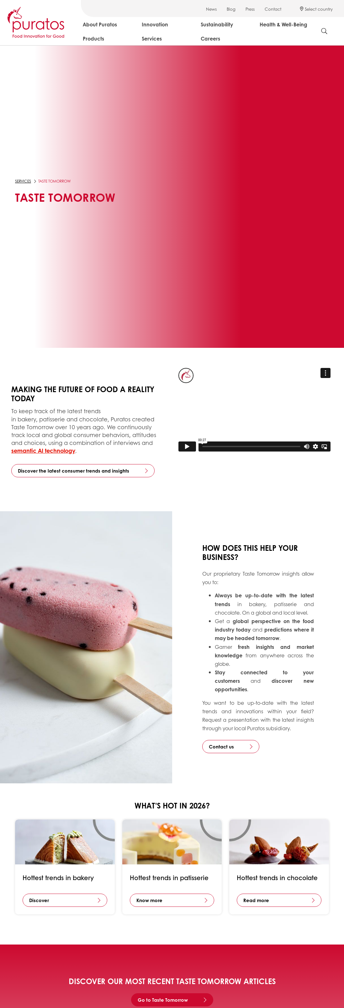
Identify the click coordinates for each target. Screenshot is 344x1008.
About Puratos (100, 24)
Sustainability (217, 24)
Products (93, 38)
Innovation (155, 24)
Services (152, 38)
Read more (256, 900)
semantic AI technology (43, 450)
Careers (210, 38)
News (211, 9)
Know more (149, 900)
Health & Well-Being (283, 24)
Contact (273, 9)
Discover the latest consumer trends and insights (73, 470)
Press (250, 9)
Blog (231, 9)
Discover (39, 900)
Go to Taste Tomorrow (163, 999)
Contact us (221, 746)
